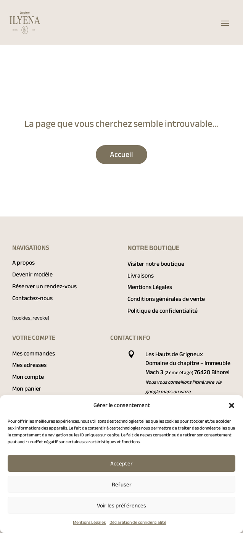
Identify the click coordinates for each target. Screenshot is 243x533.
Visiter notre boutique (155, 264)
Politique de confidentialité (162, 311)
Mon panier (26, 388)
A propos (23, 262)
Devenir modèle (32, 274)
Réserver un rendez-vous (44, 286)
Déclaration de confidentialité (137, 522)
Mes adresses (29, 365)
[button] (231, 405)
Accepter (121, 463)
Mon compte (28, 377)
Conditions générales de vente (166, 299)
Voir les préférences (121, 505)
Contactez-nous (32, 298)
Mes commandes (33, 353)
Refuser (122, 484)
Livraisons (140, 275)
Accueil (121, 154)
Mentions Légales (89, 522)
